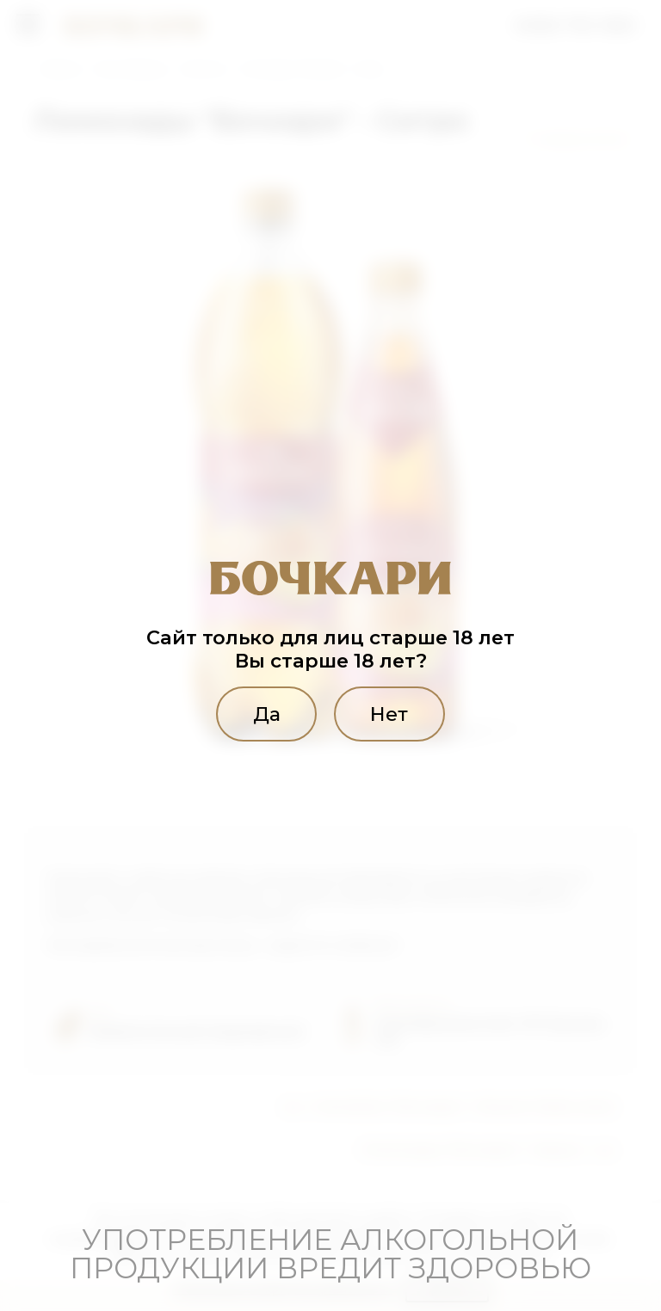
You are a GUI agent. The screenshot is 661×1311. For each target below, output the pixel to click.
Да (267, 714)
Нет (389, 714)
